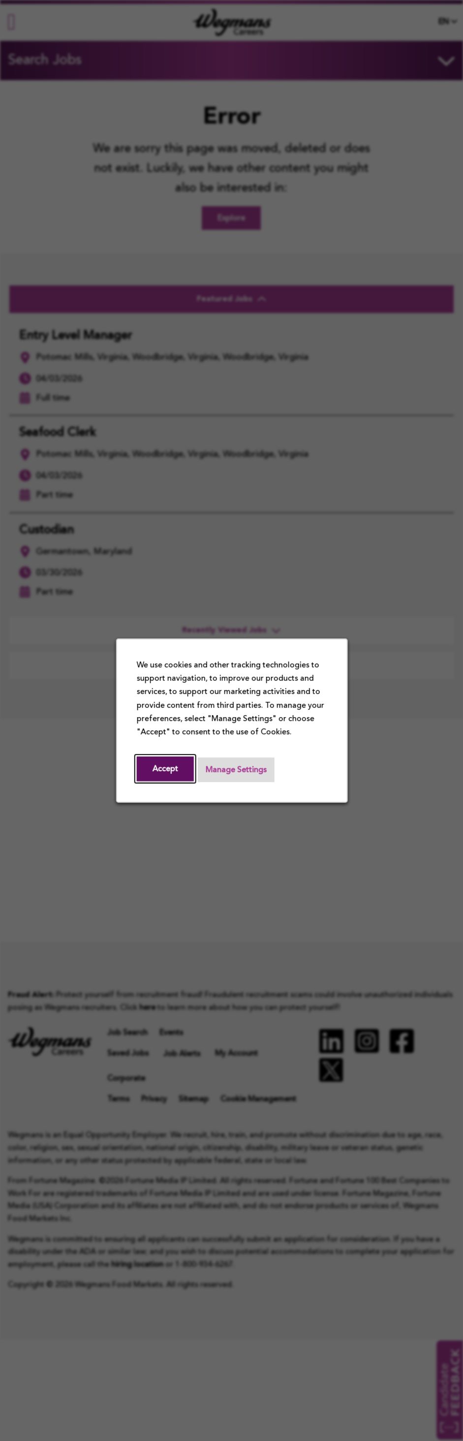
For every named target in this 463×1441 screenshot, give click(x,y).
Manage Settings (235, 770)
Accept (165, 769)
